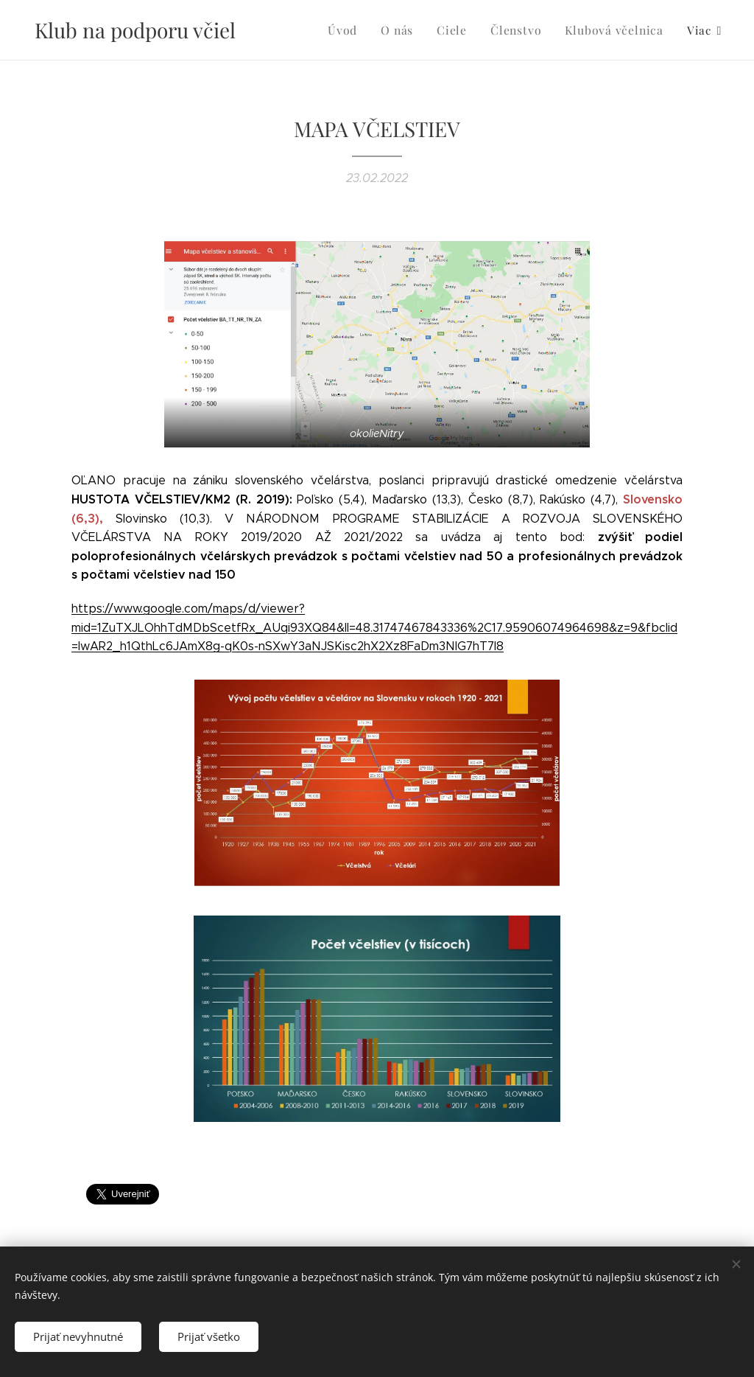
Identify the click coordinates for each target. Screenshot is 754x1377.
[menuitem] (310, 30)
